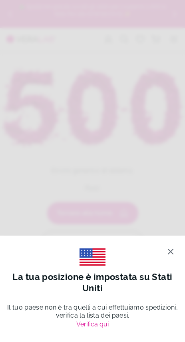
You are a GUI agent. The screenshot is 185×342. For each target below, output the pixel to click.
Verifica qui (92, 324)
